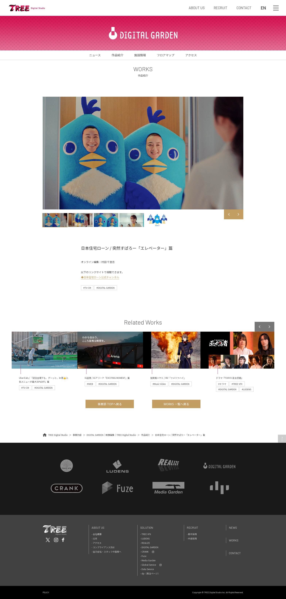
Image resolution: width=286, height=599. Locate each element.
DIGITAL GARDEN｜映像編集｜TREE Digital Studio (111, 434)
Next (238, 214)
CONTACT (243, 8)
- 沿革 (94, 538)
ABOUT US (197, 8)
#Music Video (159, 383)
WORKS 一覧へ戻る (176, 404)
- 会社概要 (97, 534)
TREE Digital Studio (58, 434)
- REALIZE (145, 542)
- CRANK (144, 551)
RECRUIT (220, 8)
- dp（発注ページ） (150, 573)
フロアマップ (165, 55)
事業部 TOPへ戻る (110, 404)
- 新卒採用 (192, 534)
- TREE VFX (145, 534)
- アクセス (96, 542)
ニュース (95, 55)
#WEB (90, 383)
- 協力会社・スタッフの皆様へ (106, 551)
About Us (98, 527)
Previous (229, 214)
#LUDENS (246, 389)
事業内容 (77, 434)
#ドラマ (222, 383)
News (233, 527)
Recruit (192, 527)
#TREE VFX (237, 383)
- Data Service (147, 569)
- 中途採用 (192, 538)
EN (263, 8)
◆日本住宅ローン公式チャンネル (100, 277)
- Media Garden (148, 560)
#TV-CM (87, 287)
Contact (235, 553)
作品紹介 (117, 55)
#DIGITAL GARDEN (105, 287)
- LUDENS (145, 538)
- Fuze (143, 555)
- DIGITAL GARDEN (149, 547)
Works (233, 540)
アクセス (191, 55)
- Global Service (148, 564)
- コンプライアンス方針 (103, 547)
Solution (146, 527)
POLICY (46, 592)
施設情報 (140, 55)
